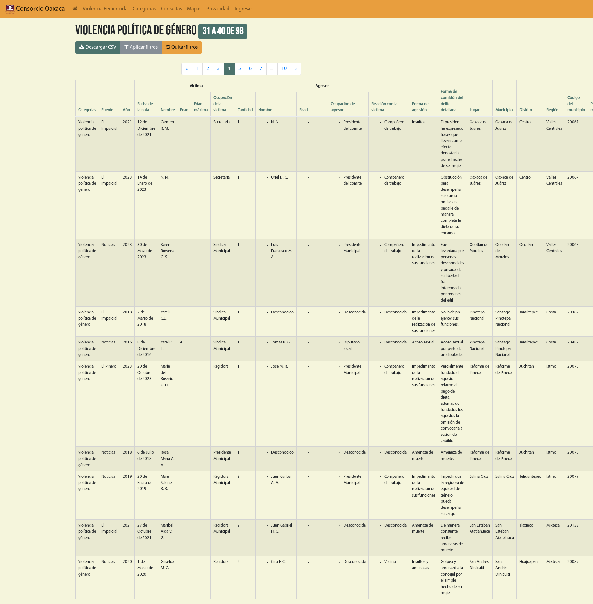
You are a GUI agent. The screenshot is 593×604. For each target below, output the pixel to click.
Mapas (194, 9)
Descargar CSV (97, 47)
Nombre (168, 110)
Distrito (525, 110)
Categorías (144, 9)
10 (284, 68)
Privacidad (217, 9)
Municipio (504, 110)
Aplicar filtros (141, 47)
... (271, 68)
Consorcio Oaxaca (35, 9)
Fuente (107, 110)
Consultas (171, 9)
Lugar (474, 110)
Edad (184, 110)
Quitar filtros (182, 47)
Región (552, 110)
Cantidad (245, 110)
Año (126, 110)
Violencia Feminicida (105, 9)
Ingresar (243, 9)
